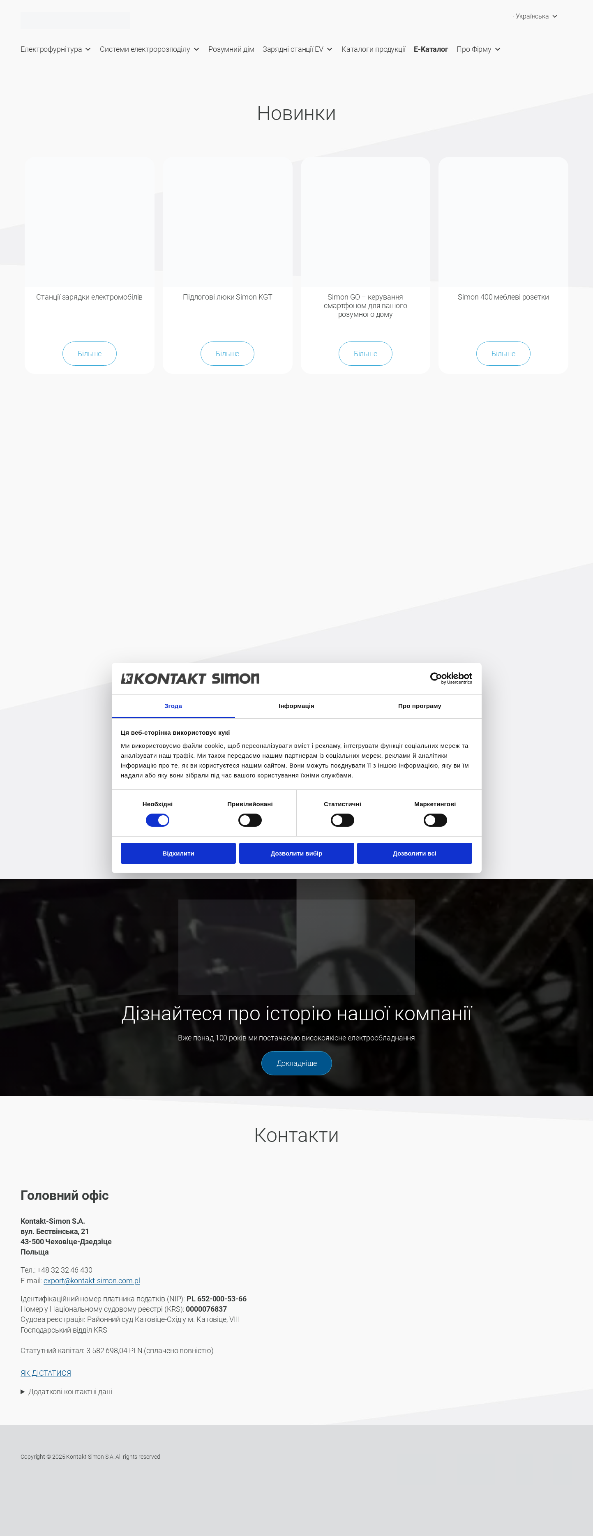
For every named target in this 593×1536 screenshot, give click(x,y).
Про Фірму (479, 49)
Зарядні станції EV (298, 49)
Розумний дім (231, 49)
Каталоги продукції (373, 49)
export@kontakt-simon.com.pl (92, 1279)
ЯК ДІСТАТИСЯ (46, 1372)
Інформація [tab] (296, 705)
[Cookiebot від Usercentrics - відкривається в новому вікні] (436, 678)
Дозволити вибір (297, 853)
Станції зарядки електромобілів (89, 297)
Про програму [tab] (419, 705)
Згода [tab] (173, 705)
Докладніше (297, 1062)
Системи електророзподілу (150, 49)
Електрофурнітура (56, 49)
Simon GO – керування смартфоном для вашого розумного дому (365, 305)
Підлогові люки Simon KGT (227, 297)
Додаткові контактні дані (70, 1390)
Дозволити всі (414, 853)
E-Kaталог (431, 49)
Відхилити (178, 853)
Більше (89, 353)
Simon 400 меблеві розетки (503, 297)
